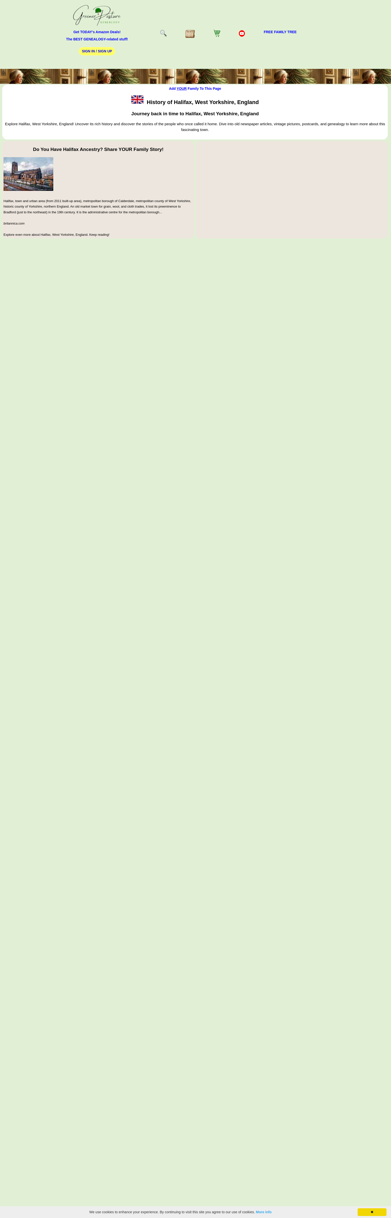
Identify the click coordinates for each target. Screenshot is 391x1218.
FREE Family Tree (280, 32)
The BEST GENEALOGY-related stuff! (97, 39)
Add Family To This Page (195, 89)
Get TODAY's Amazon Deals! (97, 32)
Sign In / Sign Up (97, 51)
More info (264, 1212)
